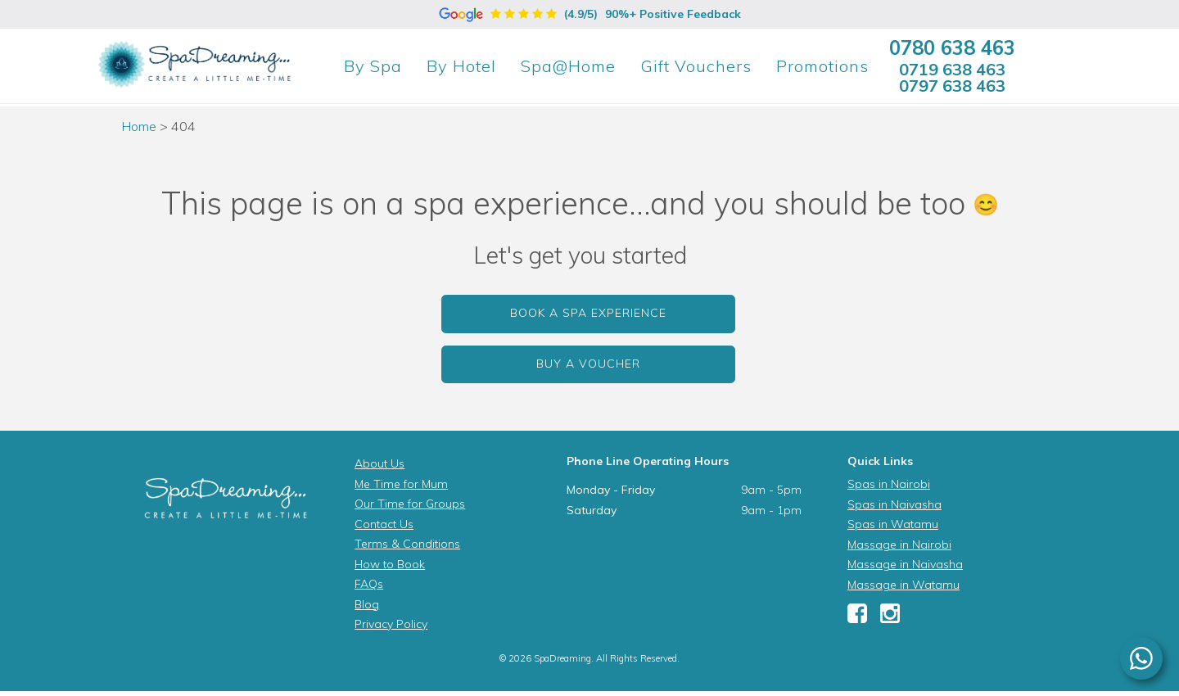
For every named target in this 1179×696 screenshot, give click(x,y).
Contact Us (384, 524)
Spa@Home (568, 66)
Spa (373, 66)
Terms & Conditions (407, 543)
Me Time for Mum (401, 484)
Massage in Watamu (903, 584)
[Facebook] (857, 617)
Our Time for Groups (410, 503)
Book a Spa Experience (588, 312)
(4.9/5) (590, 14)
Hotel (461, 66)
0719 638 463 (952, 69)
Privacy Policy (391, 624)
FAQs (369, 583)
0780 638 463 (952, 47)
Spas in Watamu (892, 524)
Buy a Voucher (588, 363)
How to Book (390, 564)
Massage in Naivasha (905, 564)
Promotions (822, 66)
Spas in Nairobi (888, 484)
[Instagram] (890, 617)
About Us (379, 463)
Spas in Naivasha (894, 504)
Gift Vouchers (696, 66)
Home (138, 126)
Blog (367, 604)
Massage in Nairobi (899, 544)
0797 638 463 (952, 85)
